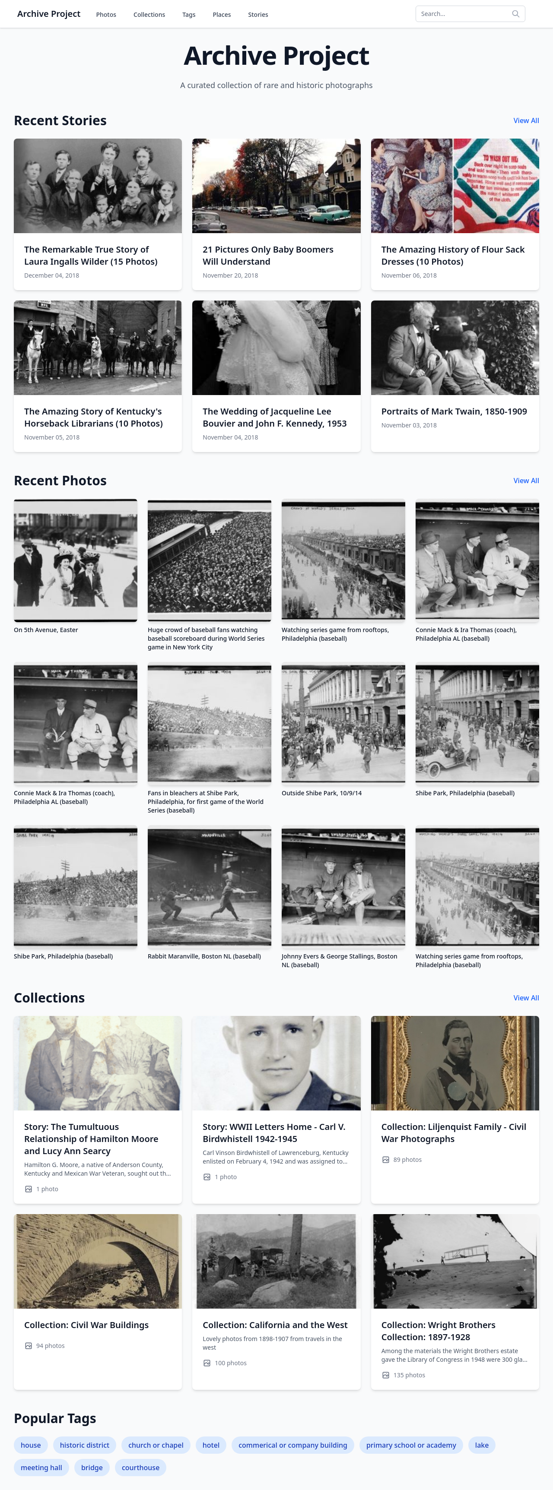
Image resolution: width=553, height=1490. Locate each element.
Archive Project (48, 13)
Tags (188, 14)
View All (526, 120)
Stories (258, 14)
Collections (149, 14)
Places (222, 14)
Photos (106, 14)
